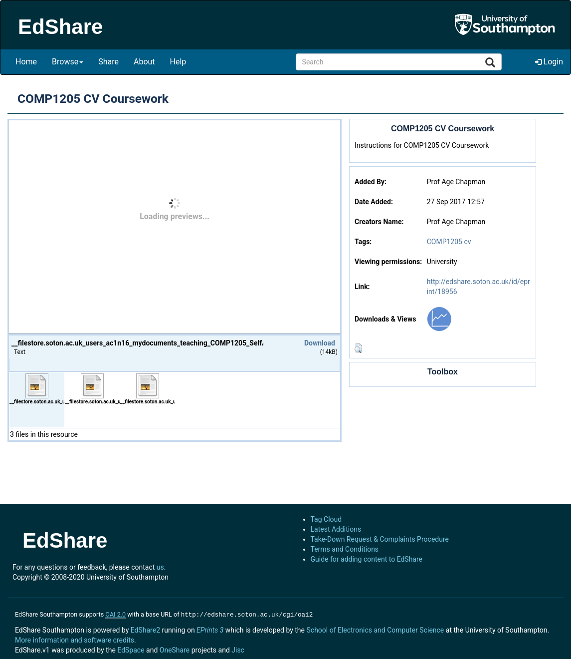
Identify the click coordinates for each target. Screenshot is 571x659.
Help (178, 61)
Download (319, 343)
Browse (67, 61)
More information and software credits (74, 639)
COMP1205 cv (449, 242)
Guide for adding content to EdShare (367, 559)
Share (108, 61)
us (160, 567)
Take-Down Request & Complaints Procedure (380, 539)
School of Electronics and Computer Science (375, 629)
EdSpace (130, 649)
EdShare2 (145, 629)
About (144, 61)
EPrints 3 (209, 629)
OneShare (175, 649)
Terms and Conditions (345, 549)
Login (549, 61)
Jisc (237, 649)
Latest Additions (336, 529)
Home (26, 61)
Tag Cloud (326, 519)
